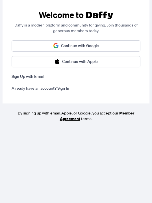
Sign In (63, 88)
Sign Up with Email (28, 76)
